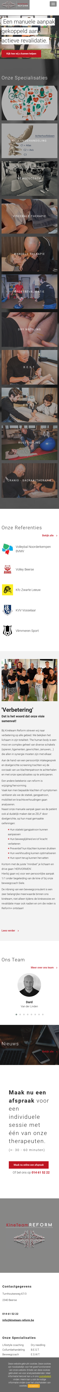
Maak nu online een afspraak (29, 1164)
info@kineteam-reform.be (18, 1320)
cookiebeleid (45, 1376)
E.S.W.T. (35, 1354)
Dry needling (38, 1345)
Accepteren (33, 1386)
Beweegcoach (10, 1354)
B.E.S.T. (35, 1349)
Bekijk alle (49, 535)
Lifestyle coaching (13, 1345)
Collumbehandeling (13, 1349)
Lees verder (10, 930)
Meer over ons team (44, 967)
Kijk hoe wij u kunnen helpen (21, 53)
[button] (16, 1014)
